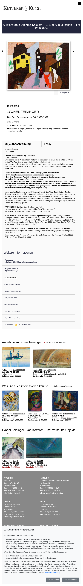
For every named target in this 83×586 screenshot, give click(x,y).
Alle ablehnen (53, 580)
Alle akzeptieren (70, 580)
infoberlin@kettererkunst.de (14, 517)
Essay (47, 143)
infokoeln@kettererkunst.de (50, 514)
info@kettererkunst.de (12, 493)
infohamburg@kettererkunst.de (51, 493)
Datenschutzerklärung (52, 573)
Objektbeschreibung (18, 143)
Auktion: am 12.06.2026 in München (38, 24)
